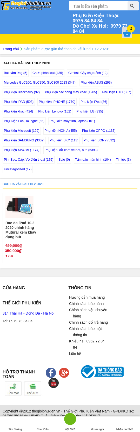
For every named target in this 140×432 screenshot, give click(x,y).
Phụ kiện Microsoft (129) (21, 131)
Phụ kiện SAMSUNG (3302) (24, 140)
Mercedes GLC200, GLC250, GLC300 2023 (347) (40, 82)
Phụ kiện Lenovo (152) (54, 111)
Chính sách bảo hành (86, 304)
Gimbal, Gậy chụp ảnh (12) (88, 73)
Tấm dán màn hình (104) (93, 159)
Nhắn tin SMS (124, 424)
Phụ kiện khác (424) (18, 111)
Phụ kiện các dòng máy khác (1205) (71, 92)
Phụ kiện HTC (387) (116, 92)
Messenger (97, 424)
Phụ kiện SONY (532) (99, 140)
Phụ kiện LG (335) (89, 111)
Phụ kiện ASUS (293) (96, 82)
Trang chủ (11, 49)
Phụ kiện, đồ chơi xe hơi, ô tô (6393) (71, 150)
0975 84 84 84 (97, 18)
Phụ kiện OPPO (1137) (99, 131)
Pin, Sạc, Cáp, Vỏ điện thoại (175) (28, 159)
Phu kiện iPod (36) (94, 102)
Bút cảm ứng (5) (15, 73)
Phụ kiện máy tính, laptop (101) (72, 121)
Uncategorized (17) (17, 169)
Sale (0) (64, 159)
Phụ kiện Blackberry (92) (22, 92)
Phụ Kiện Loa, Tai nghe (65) (24, 121)
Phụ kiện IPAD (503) (19, 102)
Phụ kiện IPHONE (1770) (57, 102)
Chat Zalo (43, 424)
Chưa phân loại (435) (47, 73)
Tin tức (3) (123, 159)
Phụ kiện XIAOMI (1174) (21, 150)
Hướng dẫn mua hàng (87, 297)
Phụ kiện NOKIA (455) (61, 131)
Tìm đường (15, 424)
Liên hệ (75, 354)
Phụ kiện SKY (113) (64, 140)
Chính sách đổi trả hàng (88, 322)
